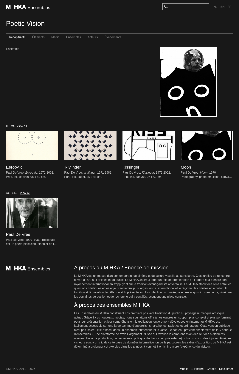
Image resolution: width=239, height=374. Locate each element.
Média (55, 37)
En (222, 6)
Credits (211, 368)
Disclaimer (226, 368)
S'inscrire (197, 368)
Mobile (184, 368)
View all (22, 126)
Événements (113, 37)
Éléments (38, 37)
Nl (215, 6)
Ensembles (73, 37)
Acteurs (93, 37)
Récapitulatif (17, 37)
